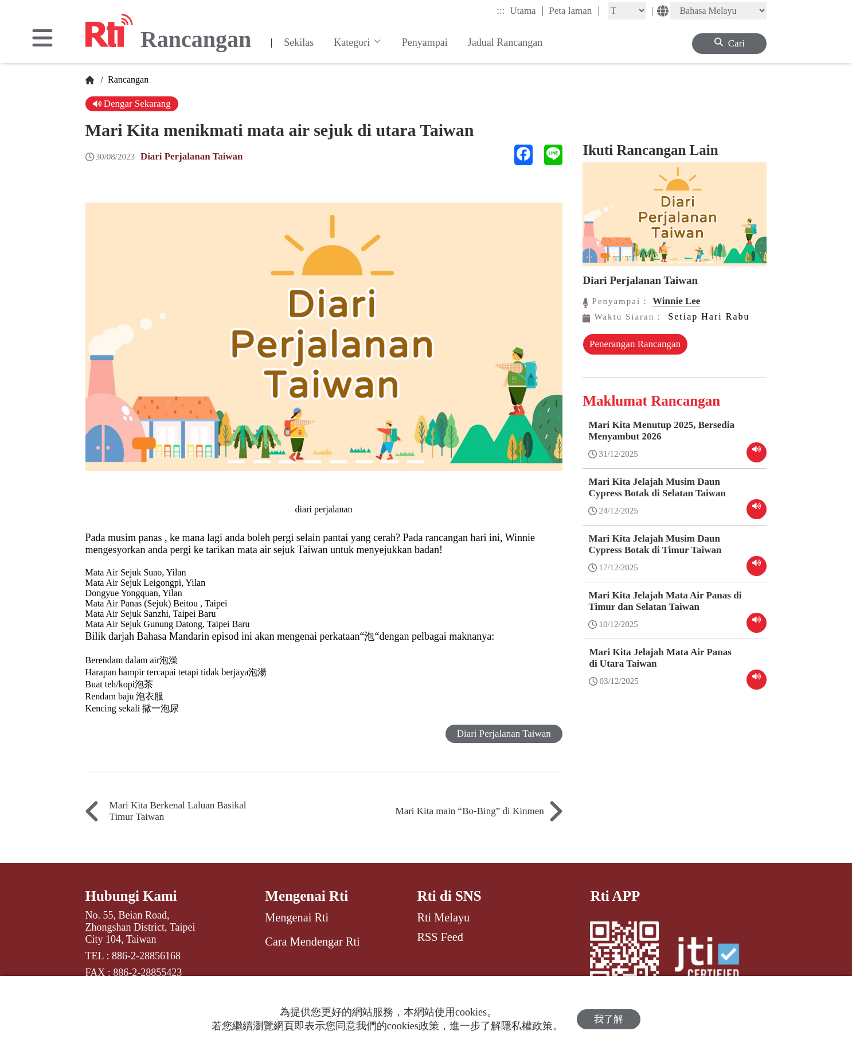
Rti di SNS (449, 896)
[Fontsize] (627, 11)
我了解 (608, 1019)
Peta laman (574, 10)
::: (501, 10)
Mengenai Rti (306, 896)
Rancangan (126, 79)
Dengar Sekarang (132, 103)
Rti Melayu (443, 917)
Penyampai (425, 42)
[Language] (718, 11)
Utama (527, 10)
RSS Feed (440, 937)
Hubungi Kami (131, 896)
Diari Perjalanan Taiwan (191, 156)
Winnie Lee (676, 300)
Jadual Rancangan (505, 42)
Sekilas (299, 42)
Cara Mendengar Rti (312, 941)
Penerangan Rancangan (632, 350)
